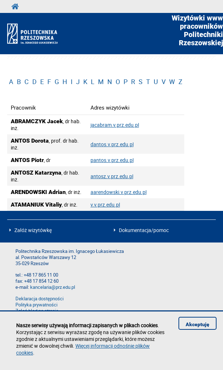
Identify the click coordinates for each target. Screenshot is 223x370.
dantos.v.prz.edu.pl (112, 144)
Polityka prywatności (36, 305)
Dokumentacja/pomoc (144, 230)
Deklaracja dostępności (39, 299)
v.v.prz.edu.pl (105, 204)
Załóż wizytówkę (33, 230)
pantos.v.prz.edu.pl (112, 160)
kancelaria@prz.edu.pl (52, 287)
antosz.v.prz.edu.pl (111, 176)
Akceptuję (197, 324)
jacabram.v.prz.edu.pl (114, 124)
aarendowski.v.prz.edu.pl (118, 192)
